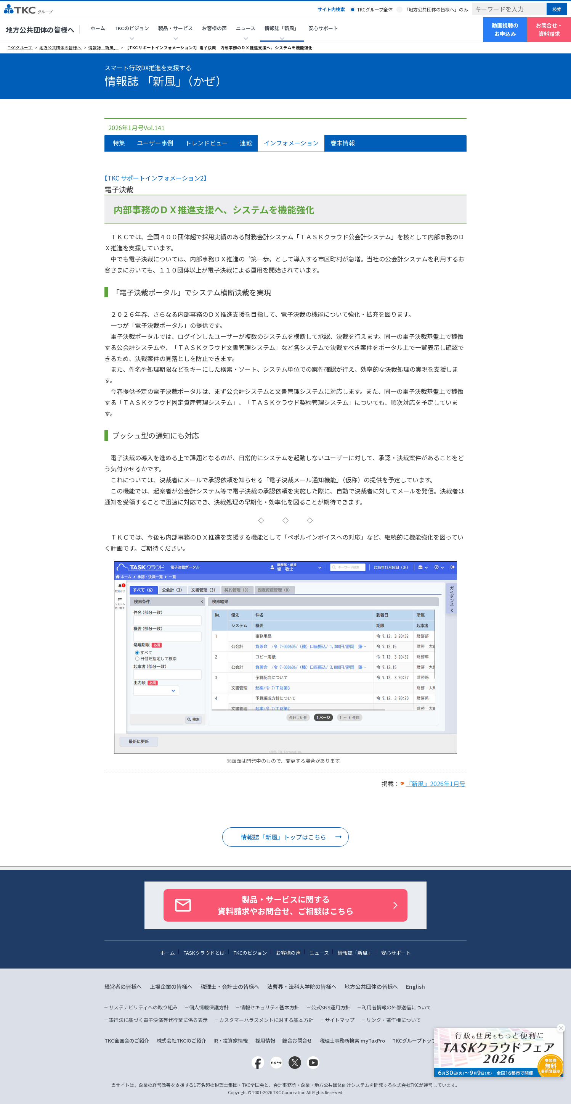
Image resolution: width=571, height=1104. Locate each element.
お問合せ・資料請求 (549, 29)
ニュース (319, 952)
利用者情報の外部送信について (396, 1007)
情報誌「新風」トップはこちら (283, 836)
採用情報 (265, 1040)
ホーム (97, 28)
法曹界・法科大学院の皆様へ (302, 986)
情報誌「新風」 (103, 47)
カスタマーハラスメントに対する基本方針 (266, 1019)
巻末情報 (342, 142)
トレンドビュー (206, 142)
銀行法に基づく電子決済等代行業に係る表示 (158, 1019)
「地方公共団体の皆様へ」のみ (436, 9)
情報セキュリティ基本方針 (269, 1007)
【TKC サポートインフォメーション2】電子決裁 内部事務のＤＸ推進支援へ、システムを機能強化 (219, 47)
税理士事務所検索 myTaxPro (352, 1040)
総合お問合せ (297, 1040)
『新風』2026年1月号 (435, 783)
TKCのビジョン (250, 952)
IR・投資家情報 (230, 1040)
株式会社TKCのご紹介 (181, 1040)
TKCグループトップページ (421, 1040)
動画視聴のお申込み (505, 29)
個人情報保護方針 (209, 1007)
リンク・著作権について (393, 1019)
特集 (119, 142)
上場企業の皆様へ (171, 986)
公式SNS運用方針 (330, 1007)
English (415, 986)
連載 (246, 142)
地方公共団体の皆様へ (40, 29)
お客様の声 (214, 28)
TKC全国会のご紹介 (126, 1040)
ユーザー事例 (155, 142)
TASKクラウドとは (204, 952)
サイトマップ (339, 1019)
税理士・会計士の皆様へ (229, 986)
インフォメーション (291, 142)
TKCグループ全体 (375, 9)
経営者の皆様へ (123, 986)
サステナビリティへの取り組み (143, 1007)
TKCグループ (20, 47)
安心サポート (323, 28)
